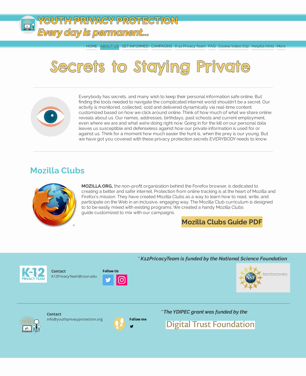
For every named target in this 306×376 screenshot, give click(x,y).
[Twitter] (108, 280)
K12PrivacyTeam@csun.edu (74, 276)
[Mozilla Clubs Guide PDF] (221, 221)
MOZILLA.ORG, (97, 186)
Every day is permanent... (93, 32)
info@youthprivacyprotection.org (75, 319)
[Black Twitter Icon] (131, 326)
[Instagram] (121, 280)
